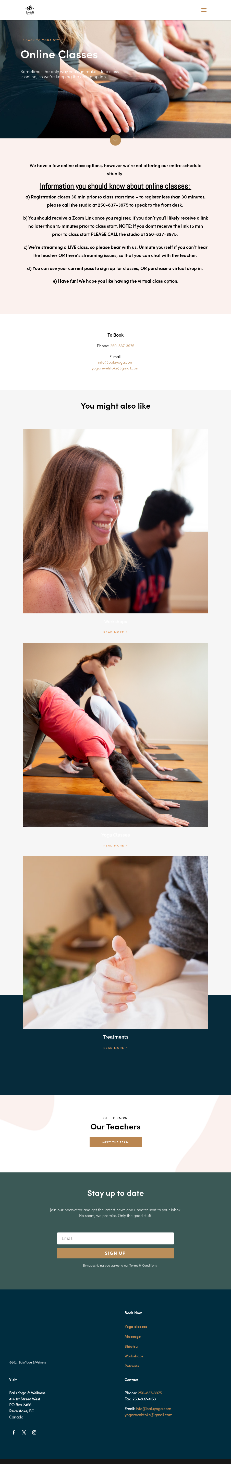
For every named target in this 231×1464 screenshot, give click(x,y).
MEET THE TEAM (115, 1142)
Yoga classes (136, 1326)
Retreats (132, 1366)
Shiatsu (131, 1346)
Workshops (134, 1356)
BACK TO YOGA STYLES (46, 40)
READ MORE (113, 632)
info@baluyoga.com (153, 1409)
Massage (133, 1336)
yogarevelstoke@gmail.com (148, 1415)
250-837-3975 (150, 1393)
